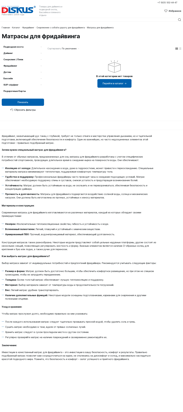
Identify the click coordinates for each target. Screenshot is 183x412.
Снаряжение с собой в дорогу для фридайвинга (61, 27)
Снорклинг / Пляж (13, 59)
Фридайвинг (28, 27)
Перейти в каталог (114, 83)
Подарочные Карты (14, 91)
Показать (23, 102)
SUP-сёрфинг (10, 84)
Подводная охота (13, 46)
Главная (6, 27)
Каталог (16, 27)
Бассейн (8, 78)
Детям (7, 72)
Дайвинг (8, 53)
